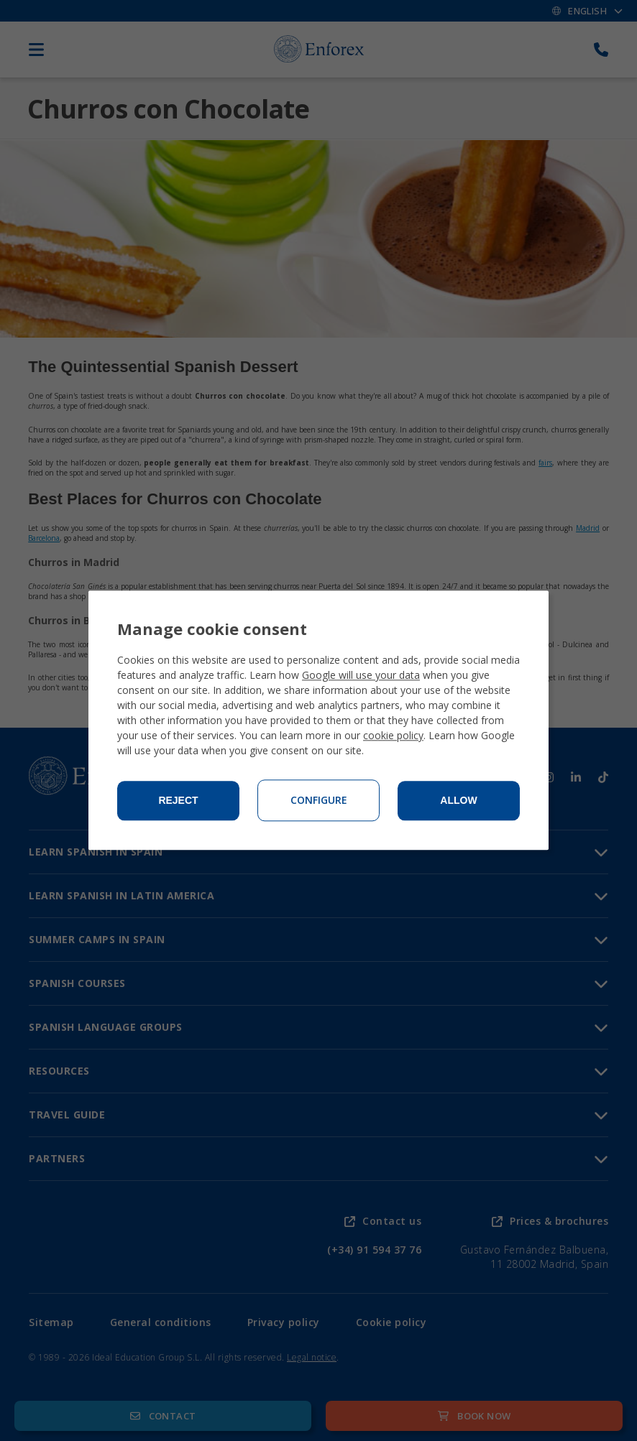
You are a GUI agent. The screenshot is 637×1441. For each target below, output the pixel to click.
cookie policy (393, 736)
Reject (178, 801)
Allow (458, 801)
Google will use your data (361, 675)
